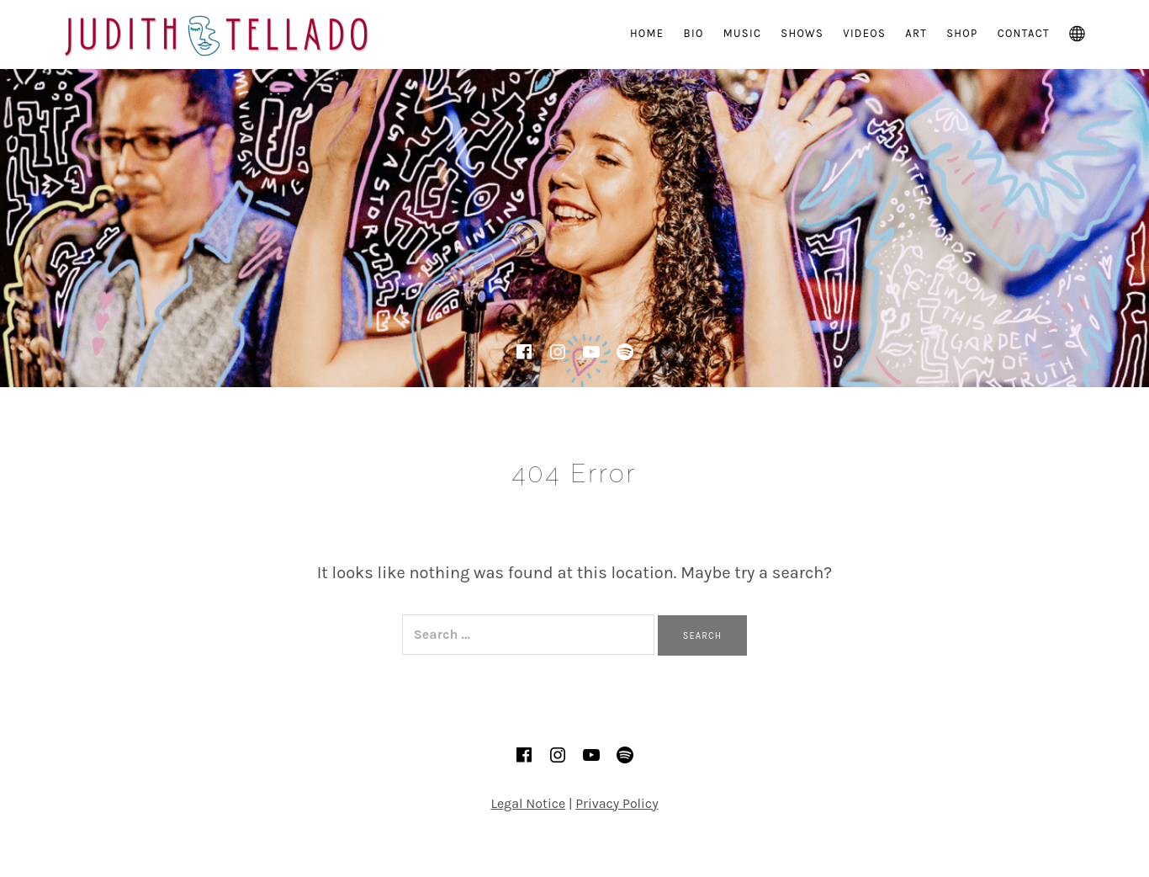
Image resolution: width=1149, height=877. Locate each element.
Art (916, 33)
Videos (864, 33)
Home (647, 33)
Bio (694, 33)
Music (742, 33)
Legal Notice (527, 803)
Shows (802, 33)
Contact (1024, 33)
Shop (961, 33)
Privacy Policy (616, 803)
